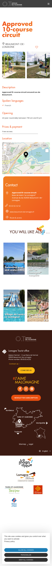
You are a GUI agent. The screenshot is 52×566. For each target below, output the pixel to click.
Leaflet (24, 173)
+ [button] (5, 145)
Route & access (13, 218)
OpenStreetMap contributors (41, 173)
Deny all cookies (26, 560)
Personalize (26, 555)
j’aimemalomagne (26, 380)
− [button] (5, 148)
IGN (44, 145)
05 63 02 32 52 (12, 206)
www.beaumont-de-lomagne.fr (19, 212)
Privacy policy (9, 541)
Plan (36, 145)
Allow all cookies (26, 550)
